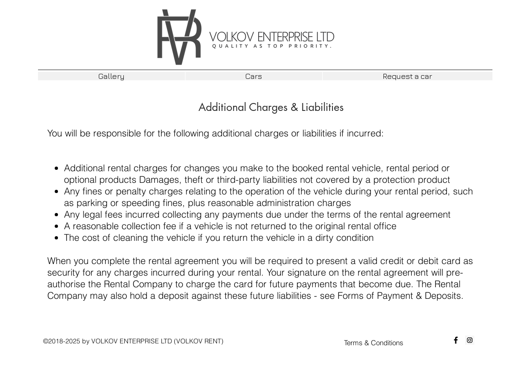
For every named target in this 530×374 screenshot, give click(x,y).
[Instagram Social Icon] (469, 340)
